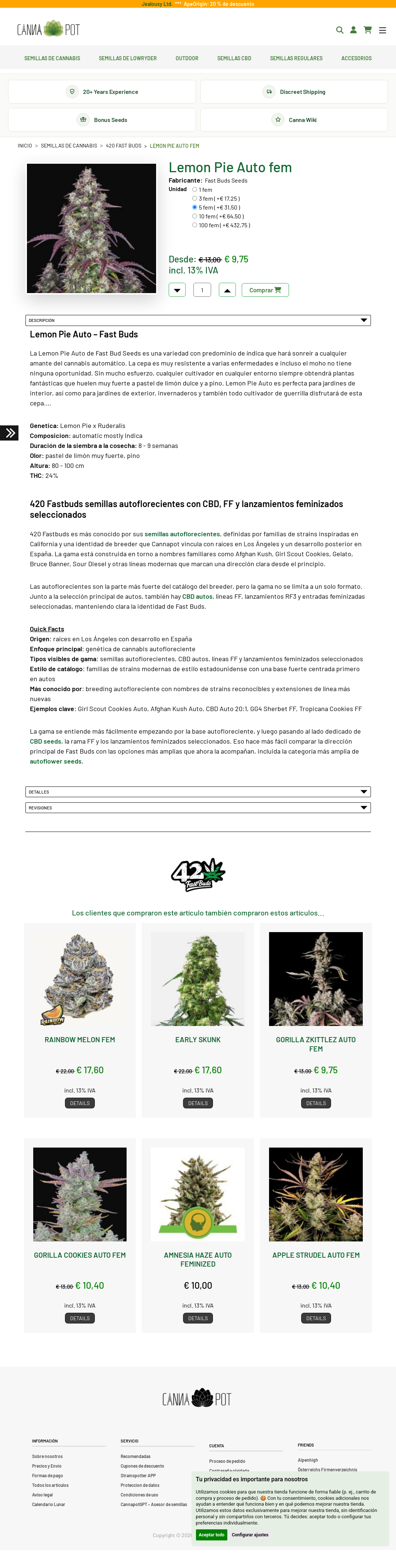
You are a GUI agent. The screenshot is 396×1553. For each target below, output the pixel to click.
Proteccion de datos (140, 1488)
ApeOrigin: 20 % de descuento (218, 4)
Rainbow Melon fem (79, 1042)
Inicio (25, 148)
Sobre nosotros (47, 1459)
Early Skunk (198, 1042)
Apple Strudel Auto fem (316, 1257)
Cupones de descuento (142, 1469)
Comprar (265, 292)
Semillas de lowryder (128, 57)
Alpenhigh (308, 1463)
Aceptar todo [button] (212, 1534)
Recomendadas (136, 1459)
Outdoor (187, 57)
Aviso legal (42, 1497)
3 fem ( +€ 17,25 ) (219, 201)
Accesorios (356, 57)
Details (80, 1106)
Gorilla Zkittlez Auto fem (316, 1047)
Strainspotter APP (138, 1478)
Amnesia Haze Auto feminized (198, 1262)
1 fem (205, 192)
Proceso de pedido (227, 1464)
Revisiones (198, 810)
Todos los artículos (50, 1488)
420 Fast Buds (123, 148)
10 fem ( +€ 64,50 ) (221, 219)
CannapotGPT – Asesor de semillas (154, 1507)
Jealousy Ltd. (158, 4)
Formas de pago (47, 1478)
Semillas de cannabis (52, 57)
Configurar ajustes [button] (250, 1534)
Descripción (198, 323)
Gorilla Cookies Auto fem (79, 1257)
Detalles (198, 794)
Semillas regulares (296, 57)
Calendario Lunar (48, 1507)
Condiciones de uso (139, 1497)
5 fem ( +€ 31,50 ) (219, 210)
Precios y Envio (47, 1469)
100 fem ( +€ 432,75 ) (224, 228)
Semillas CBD (234, 57)
